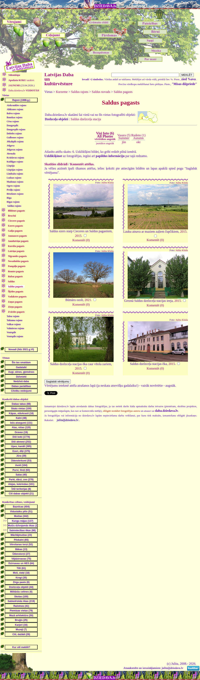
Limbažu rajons (15, 173)
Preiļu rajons (13, 189)
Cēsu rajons (13, 121)
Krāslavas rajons (15, 157)
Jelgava (10, 145)
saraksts (21, 80)
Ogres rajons (13, 185)
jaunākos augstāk (105, 143)
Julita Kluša (107, 182)
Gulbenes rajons (15, 137)
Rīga (9, 197)
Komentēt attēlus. (82, 164)
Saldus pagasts (123, 91)
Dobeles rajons (14, 133)
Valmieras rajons (15, 328)
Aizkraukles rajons (16, 105)
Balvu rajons (13, 113)
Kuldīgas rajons (15, 161)
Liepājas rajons (15, 169)
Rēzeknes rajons (15, 193)
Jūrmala (11, 153)
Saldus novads (101, 91)
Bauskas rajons (14, 117)
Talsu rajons (13, 316)
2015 (78, 235)
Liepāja (10, 165)
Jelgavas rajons (15, 149)
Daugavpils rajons (16, 129)
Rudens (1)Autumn (138, 137)
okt (138, 142)
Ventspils (11, 332)
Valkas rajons (14, 324)
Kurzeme (62, 91)
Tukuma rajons (15, 320)
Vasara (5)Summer (123, 137)
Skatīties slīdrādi (56, 164)
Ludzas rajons (14, 177)
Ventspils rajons (15, 336)
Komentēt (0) (81, 240)
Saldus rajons (14, 205)
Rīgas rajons (13, 201)
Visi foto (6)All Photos (104, 136)
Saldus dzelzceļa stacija (86, 119)
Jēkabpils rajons (15, 141)
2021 (88, 300)
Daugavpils (12, 125)
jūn (124, 142)
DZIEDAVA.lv (105, 6)
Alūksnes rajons (15, 109)
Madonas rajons (15, 181)
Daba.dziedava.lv (23, 90)
